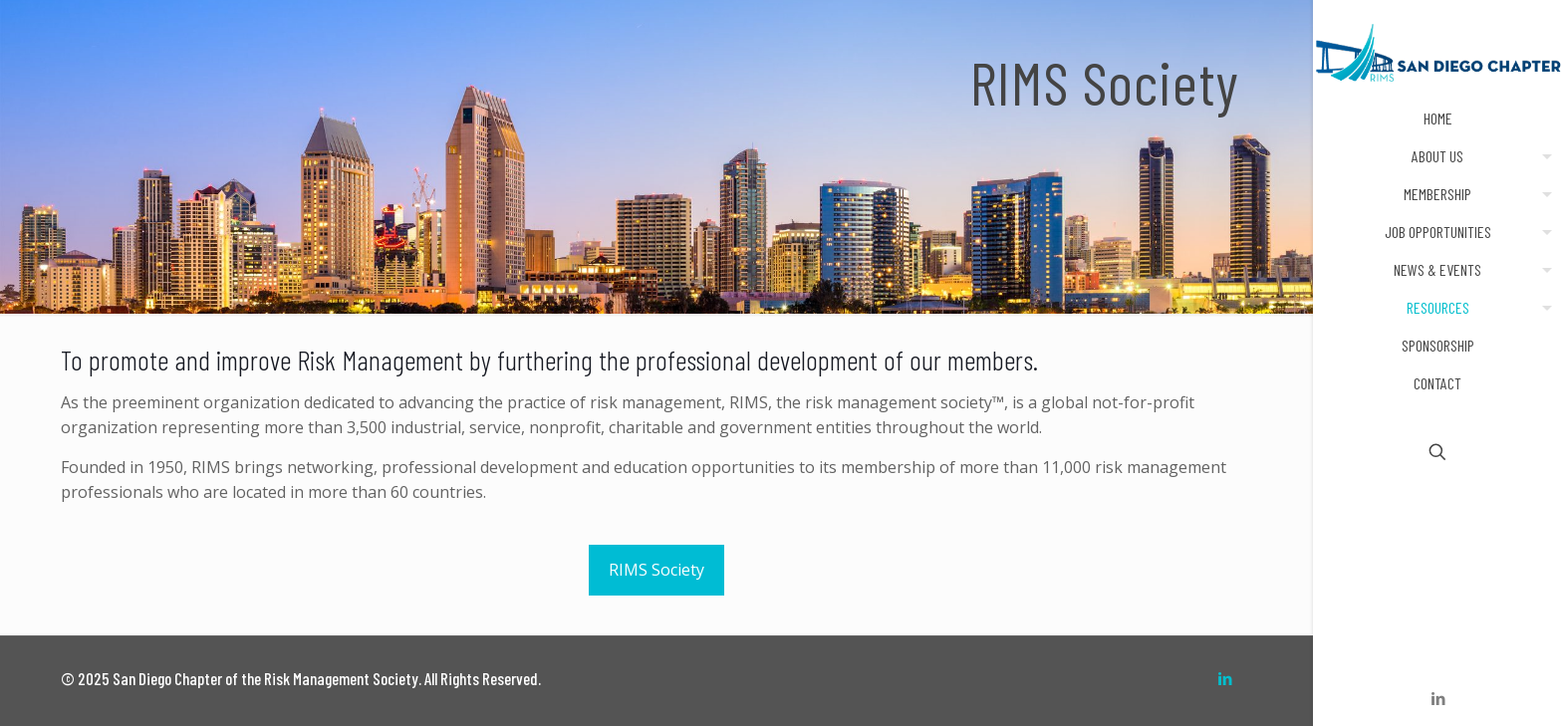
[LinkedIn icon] (1438, 698)
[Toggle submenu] (1543, 156)
